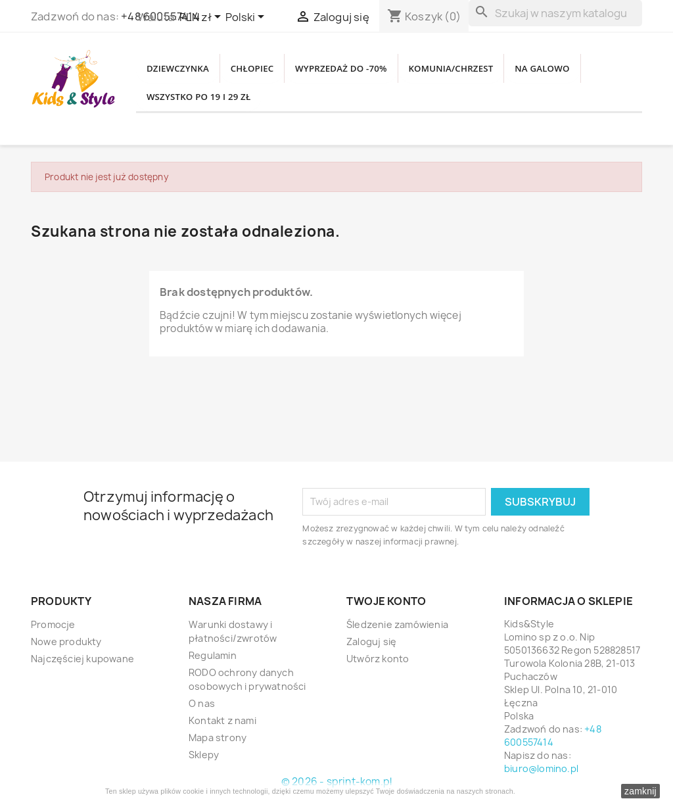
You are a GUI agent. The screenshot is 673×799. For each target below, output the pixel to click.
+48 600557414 (552, 735)
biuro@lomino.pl (541, 768)
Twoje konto (386, 601)
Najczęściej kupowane (82, 658)
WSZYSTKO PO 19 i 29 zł (297, 100)
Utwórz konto (377, 658)
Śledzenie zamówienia (397, 624)
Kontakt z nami (222, 720)
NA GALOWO (180, 100)
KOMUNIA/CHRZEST (501, 65)
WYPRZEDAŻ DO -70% (373, 65)
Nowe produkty (66, 641)
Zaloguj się (371, 641)
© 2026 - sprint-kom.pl (336, 781)
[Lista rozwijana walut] (202, 18)
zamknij (640, 791)
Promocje (53, 624)
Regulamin (213, 655)
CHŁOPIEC (270, 65)
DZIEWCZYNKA (184, 65)
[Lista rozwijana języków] (247, 18)
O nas (202, 703)
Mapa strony (217, 737)
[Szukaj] (555, 13)
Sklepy (204, 754)
